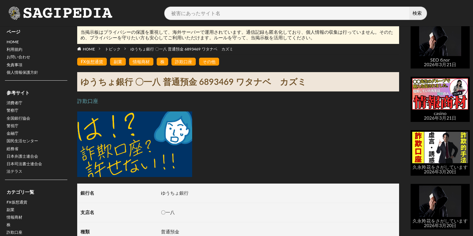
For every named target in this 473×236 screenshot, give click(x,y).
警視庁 (13, 133)
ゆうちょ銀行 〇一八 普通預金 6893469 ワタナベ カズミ (181, 49)
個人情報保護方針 (25, 76)
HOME (14, 42)
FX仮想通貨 (19, 216)
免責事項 (16, 68)
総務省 (13, 159)
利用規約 (16, 51)
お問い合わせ (20, 59)
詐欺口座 (188, 62)
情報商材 (144, 62)
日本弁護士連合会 (25, 167)
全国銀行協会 (20, 125)
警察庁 (13, 116)
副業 (11, 224)
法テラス (16, 184)
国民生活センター (25, 150)
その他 (215, 62)
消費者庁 (16, 108)
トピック (113, 49)
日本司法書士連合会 (27, 176)
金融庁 (13, 142)
